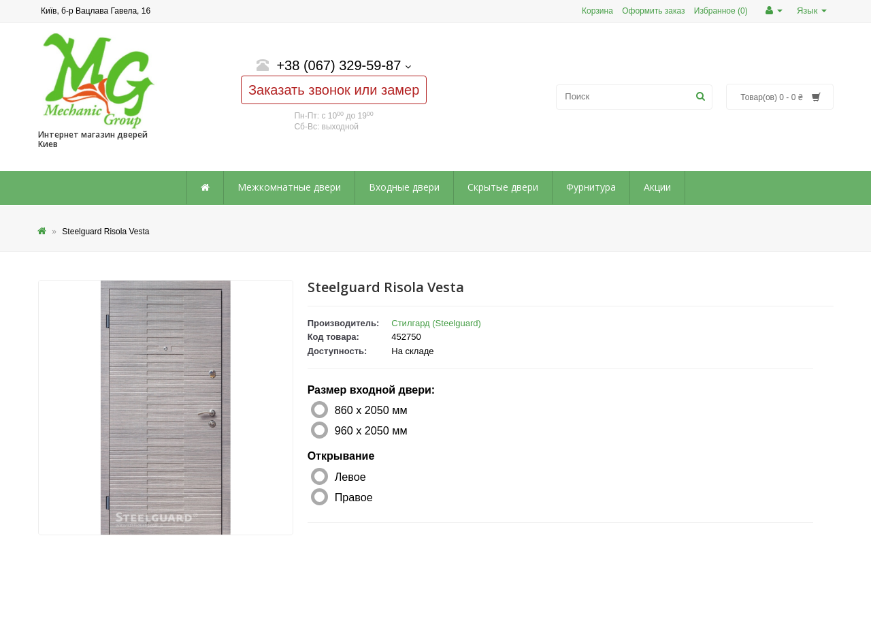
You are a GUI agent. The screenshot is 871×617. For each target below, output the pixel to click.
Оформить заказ (653, 11)
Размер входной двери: (371, 390)
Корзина (597, 11)
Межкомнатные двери (289, 186)
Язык (812, 10)
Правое (354, 497)
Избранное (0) (721, 11)
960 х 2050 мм (371, 430)
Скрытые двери (502, 186)
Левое (350, 477)
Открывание (341, 456)
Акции (657, 186)
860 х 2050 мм (371, 410)
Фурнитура (591, 186)
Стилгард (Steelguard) (436, 323)
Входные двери (404, 186)
